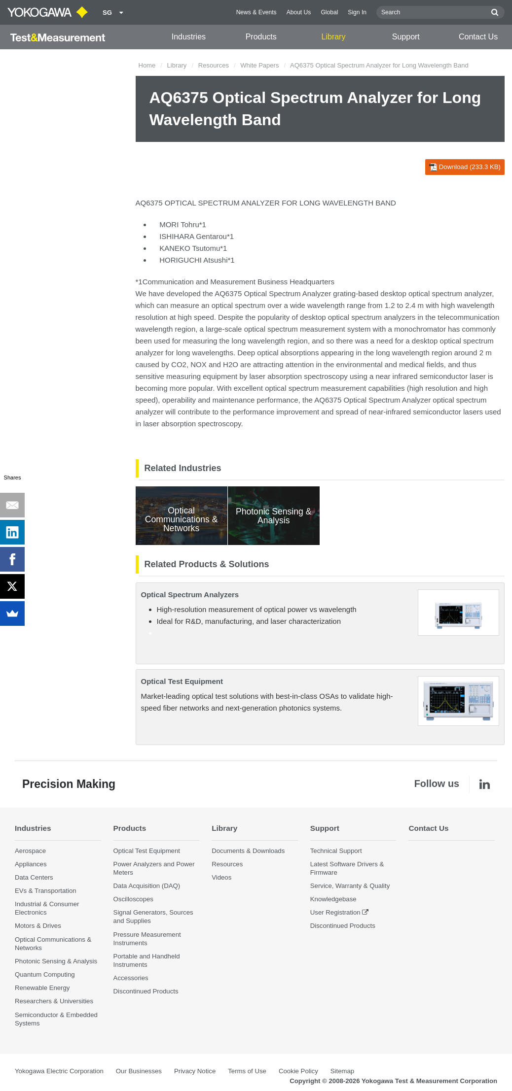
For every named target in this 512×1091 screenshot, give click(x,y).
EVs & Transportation (45, 890)
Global (329, 12)
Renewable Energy (42, 987)
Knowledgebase (333, 899)
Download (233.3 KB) (465, 167)
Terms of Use (247, 1071)
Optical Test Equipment (182, 681)
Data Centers (34, 877)
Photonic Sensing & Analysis (56, 961)
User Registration (335, 912)
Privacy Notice (195, 1071)
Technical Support (336, 850)
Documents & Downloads (248, 850)
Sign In (357, 12)
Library (334, 37)
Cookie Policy (298, 1071)
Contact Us (478, 37)
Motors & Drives (38, 925)
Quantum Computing (45, 974)
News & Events (256, 12)
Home (147, 65)
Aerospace (30, 850)
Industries (189, 37)
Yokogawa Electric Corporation (59, 1071)
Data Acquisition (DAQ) (147, 885)
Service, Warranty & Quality (350, 885)
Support (406, 37)
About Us (299, 12)
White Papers (259, 65)
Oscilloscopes (133, 899)
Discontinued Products (146, 991)
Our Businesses (139, 1071)
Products (261, 37)
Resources (213, 65)
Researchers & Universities (54, 1001)
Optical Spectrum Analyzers (190, 594)
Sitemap (342, 1071)
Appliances (31, 864)
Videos (221, 877)
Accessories (130, 978)
